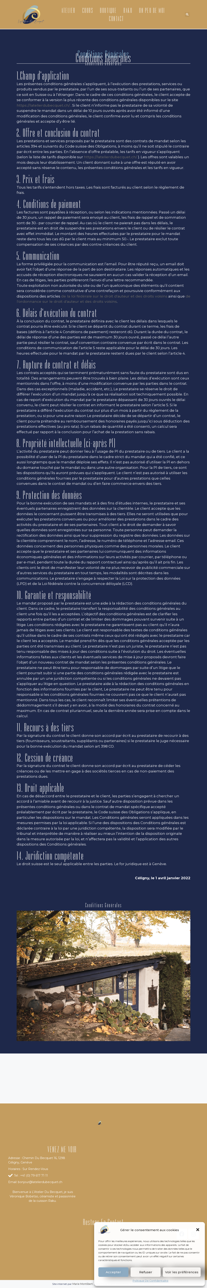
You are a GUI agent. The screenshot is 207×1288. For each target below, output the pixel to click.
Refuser (145, 1272)
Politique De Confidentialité (150, 1280)
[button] (198, 1230)
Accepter (113, 1272)
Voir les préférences (181, 1272)
